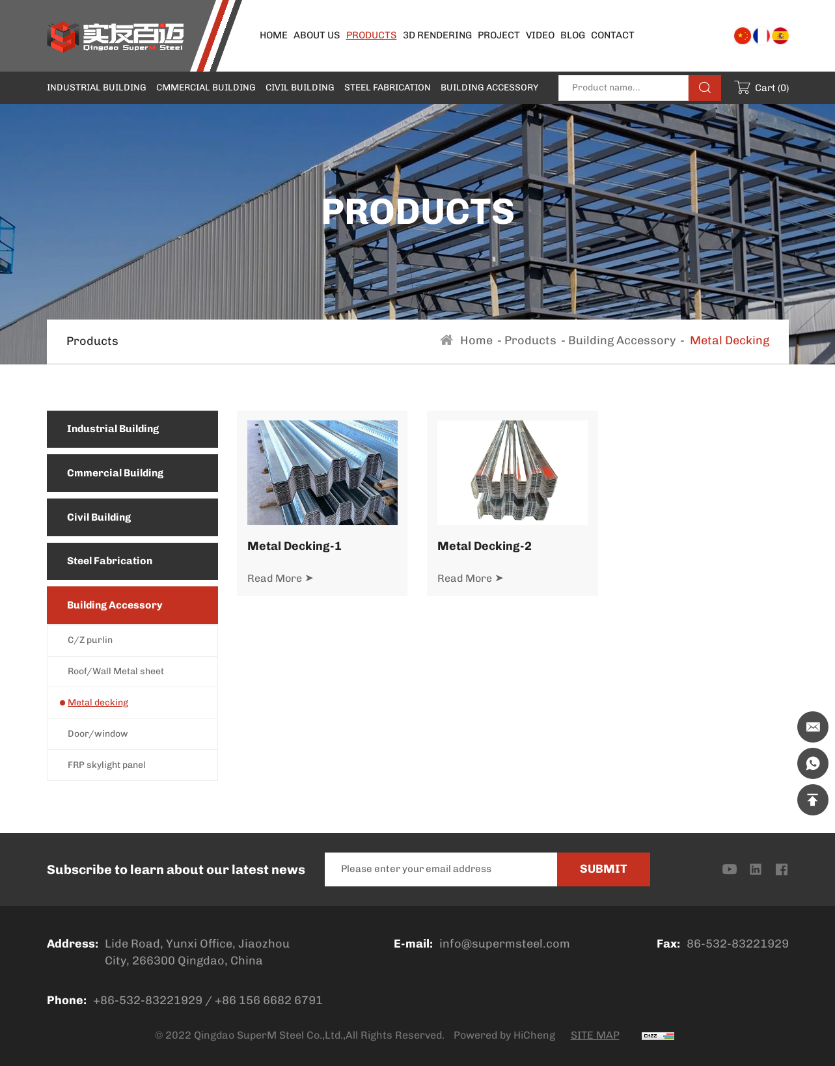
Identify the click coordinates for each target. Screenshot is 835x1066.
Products (530, 340)
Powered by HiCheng (504, 1035)
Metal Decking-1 (296, 545)
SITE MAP (595, 1035)
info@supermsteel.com (504, 943)
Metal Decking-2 (486, 545)
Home (476, 340)
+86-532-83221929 (147, 1000)
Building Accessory (622, 340)
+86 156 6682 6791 (269, 1000)
